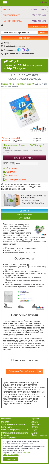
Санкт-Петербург (11, 15)
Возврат (34, 421)
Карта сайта (6, 427)
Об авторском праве (16, 179)
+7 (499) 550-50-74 (38, 9)
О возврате (11, 176)
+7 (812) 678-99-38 (38, 15)
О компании (6, 419)
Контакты (5, 421)
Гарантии (35, 419)
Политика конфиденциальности (14, 430)
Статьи (34, 432)
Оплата (34, 427)
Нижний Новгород (12, 21)
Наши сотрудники (8, 438)
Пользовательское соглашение (14, 432)
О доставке (11, 168)
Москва (6, 9)
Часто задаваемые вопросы (13, 424)
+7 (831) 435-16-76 (38, 21)
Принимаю (10, 459)
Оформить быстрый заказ (21, 371)
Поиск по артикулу (39, 435)
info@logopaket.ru (17, 46)
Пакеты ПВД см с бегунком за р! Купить (23, 67)
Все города (24, 38)
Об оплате (11, 172)
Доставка (35, 424)
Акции (34, 430)
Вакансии (5, 435)
